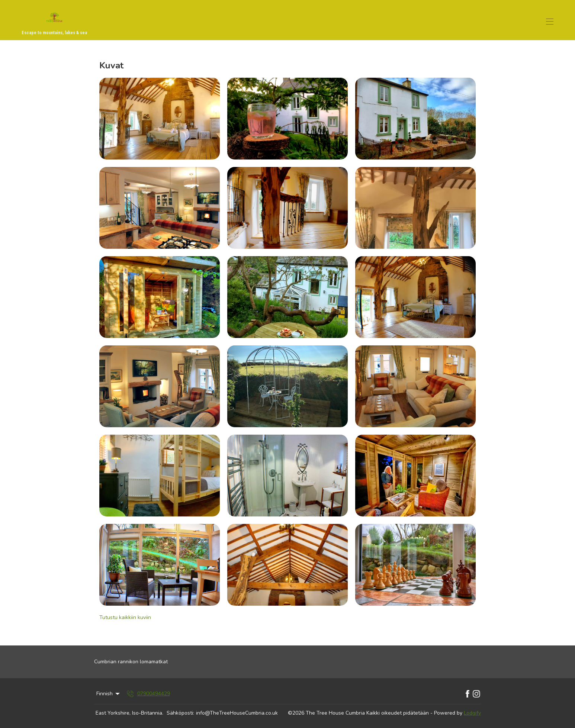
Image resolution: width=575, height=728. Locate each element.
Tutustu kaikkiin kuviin (125, 617)
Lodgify (472, 712)
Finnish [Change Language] (108, 693)
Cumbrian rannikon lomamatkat (131, 661)
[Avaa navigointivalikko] (549, 22)
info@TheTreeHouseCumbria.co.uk (237, 712)
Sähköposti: (180, 712)
